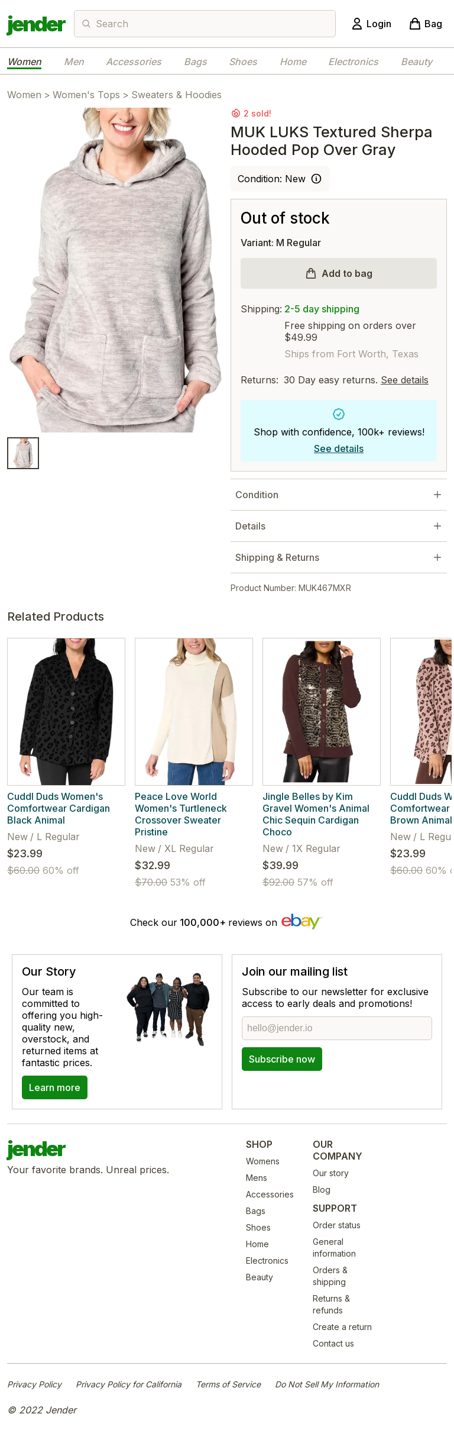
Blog (321, 1189)
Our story (331, 1173)
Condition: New (272, 179)
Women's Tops (86, 95)
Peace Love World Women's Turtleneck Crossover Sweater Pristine (181, 814)
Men (74, 61)
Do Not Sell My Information (327, 1384)
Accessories (133, 61)
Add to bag (347, 273)
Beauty (416, 61)
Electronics (353, 61)
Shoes (243, 61)
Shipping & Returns (277, 557)
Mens (256, 1178)
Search (112, 24)
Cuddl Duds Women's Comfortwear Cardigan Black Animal (58, 808)
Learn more (54, 1087)
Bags (195, 61)
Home (293, 61)
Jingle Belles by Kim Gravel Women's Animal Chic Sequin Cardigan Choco (315, 814)
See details (405, 380)
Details (250, 526)
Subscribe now (282, 1059)
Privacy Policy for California (128, 1384)
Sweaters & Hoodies (176, 95)
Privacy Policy (34, 1384)
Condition (256, 495)
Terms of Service (228, 1384)
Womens (263, 1161)
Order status (337, 1225)
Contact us (333, 1343)
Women (24, 61)
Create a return (342, 1327)
